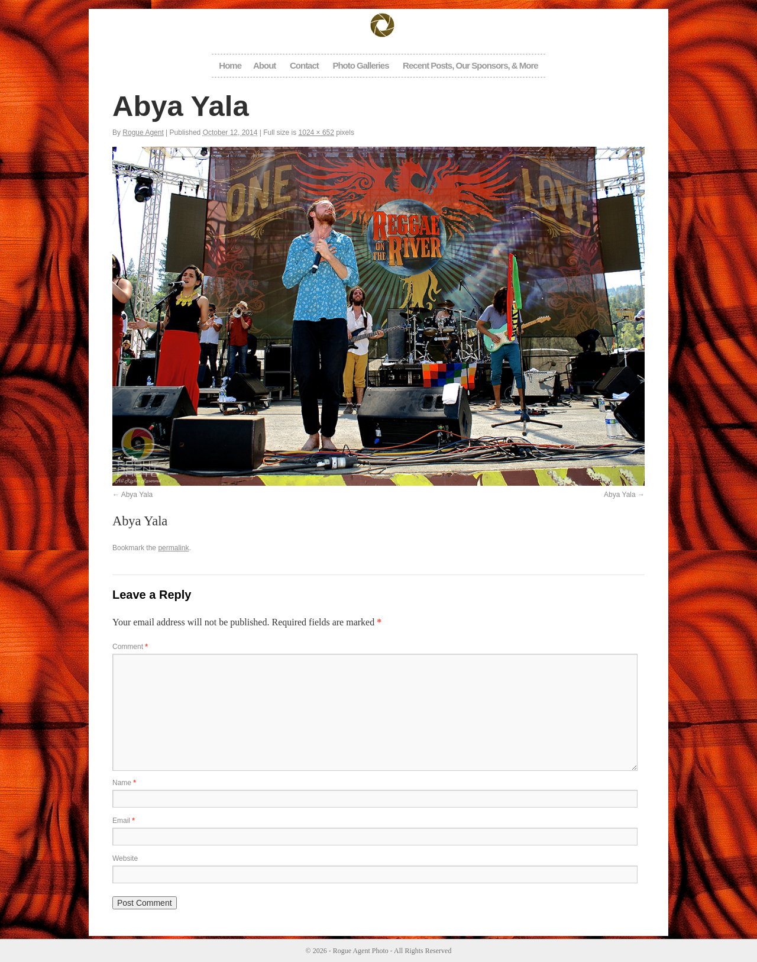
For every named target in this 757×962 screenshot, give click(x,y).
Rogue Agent (142, 132)
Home (230, 65)
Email (123, 820)
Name (124, 783)
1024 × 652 (316, 132)
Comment (130, 647)
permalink (173, 548)
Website (125, 858)
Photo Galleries (360, 65)
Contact (304, 65)
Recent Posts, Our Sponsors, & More (470, 65)
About (264, 65)
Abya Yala (137, 494)
